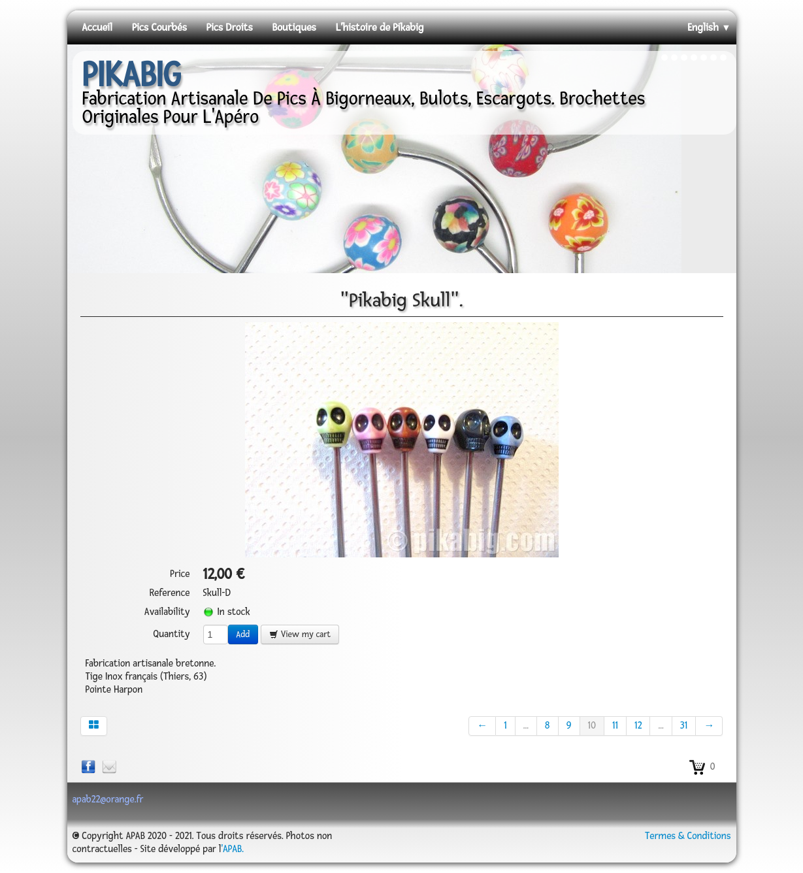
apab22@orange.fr (108, 799)
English (708, 27)
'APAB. (232, 849)
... (526, 725)
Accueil (97, 27)
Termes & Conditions (688, 836)
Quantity (171, 634)
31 (684, 725)
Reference (170, 593)
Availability (166, 612)
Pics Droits (229, 27)
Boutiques (294, 27)
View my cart (300, 634)
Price (179, 574)
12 (638, 725)
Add (243, 634)
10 (592, 725)
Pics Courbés (159, 27)
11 (615, 725)
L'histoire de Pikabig (380, 27)
